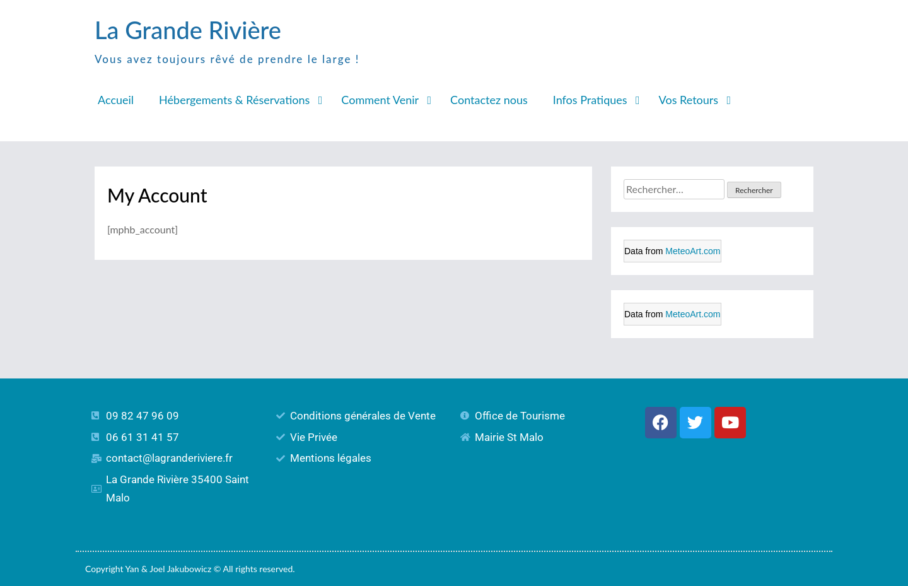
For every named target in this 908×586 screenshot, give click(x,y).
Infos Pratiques (590, 100)
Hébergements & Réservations (234, 100)
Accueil (116, 100)
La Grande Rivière (188, 29)
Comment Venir (380, 100)
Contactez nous (489, 100)
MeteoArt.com (692, 251)
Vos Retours (689, 100)
